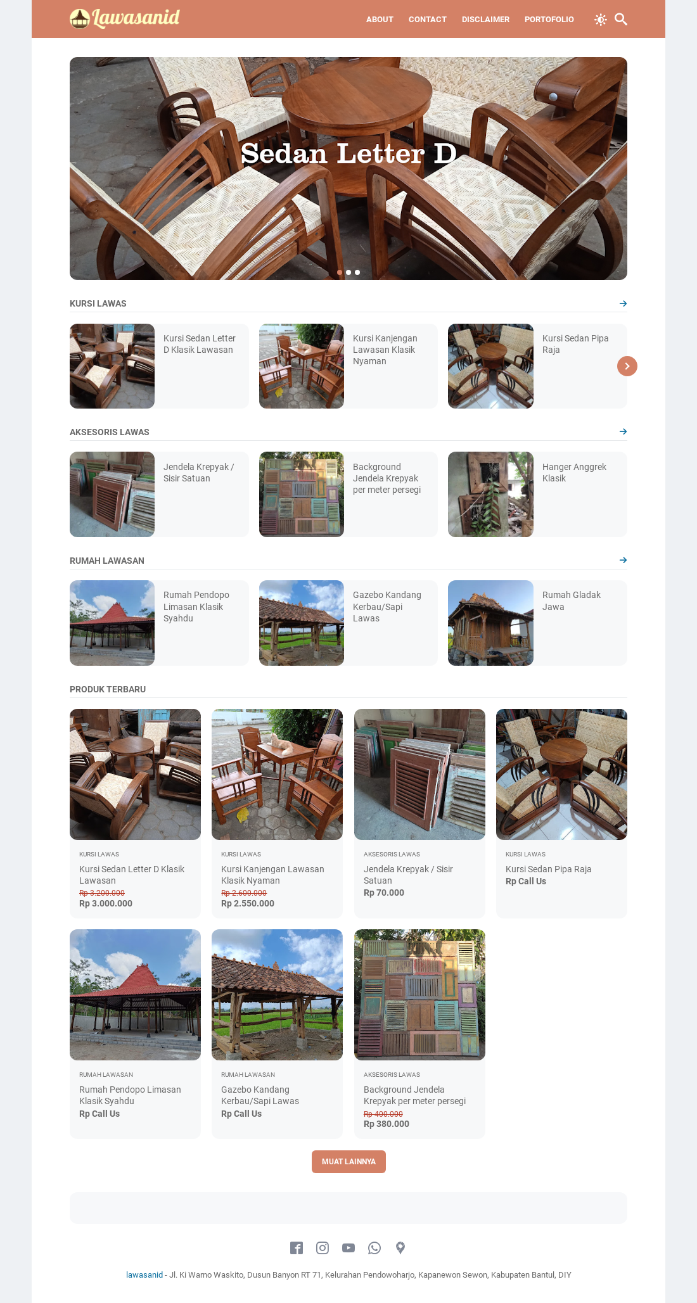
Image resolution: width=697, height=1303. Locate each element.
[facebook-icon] (296, 1248)
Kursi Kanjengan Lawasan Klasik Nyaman (385, 349)
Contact (428, 19)
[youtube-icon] (348, 1248)
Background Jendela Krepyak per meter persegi (387, 478)
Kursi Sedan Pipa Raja (549, 869)
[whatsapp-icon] (374, 1248)
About (379, 19)
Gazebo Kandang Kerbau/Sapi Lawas (387, 606)
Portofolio (549, 19)
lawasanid (144, 1275)
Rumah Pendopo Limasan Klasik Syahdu (196, 606)
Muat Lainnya (349, 1161)
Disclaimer (485, 19)
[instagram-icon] (322, 1248)
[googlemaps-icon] (400, 1248)
